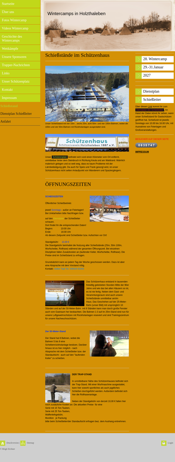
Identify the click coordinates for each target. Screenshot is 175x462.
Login (170, 443)
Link (150, 106)
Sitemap (30, 443)
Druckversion (13, 443)
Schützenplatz (60, 157)
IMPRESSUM (142, 152)
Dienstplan (58, 218)
